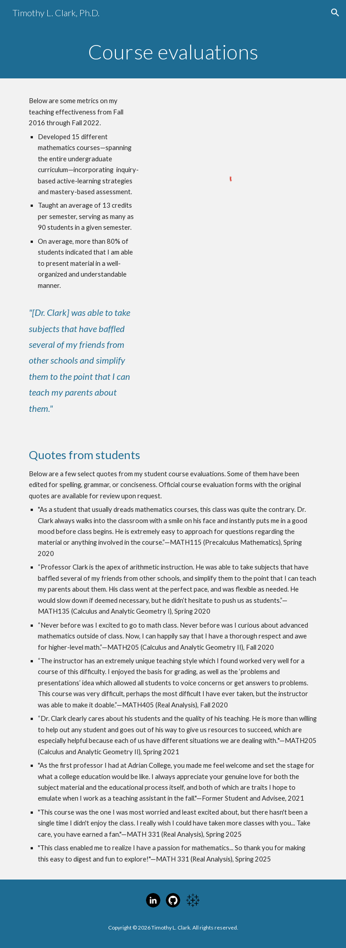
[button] (335, 12)
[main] (173, 52)
